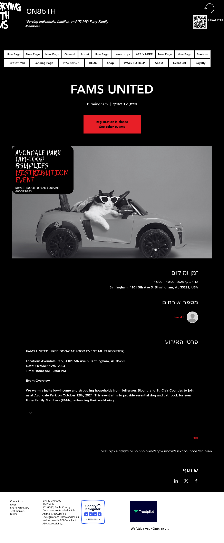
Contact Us (16, 501)
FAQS (13, 504)
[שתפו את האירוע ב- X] (186, 481)
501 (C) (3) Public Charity (56, 507)
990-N (50, 503)
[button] (144, 54)
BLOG (13, 514)
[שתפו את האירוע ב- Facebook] (196, 481)
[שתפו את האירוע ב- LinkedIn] (176, 481)
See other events (112, 127)
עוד (195, 438)
